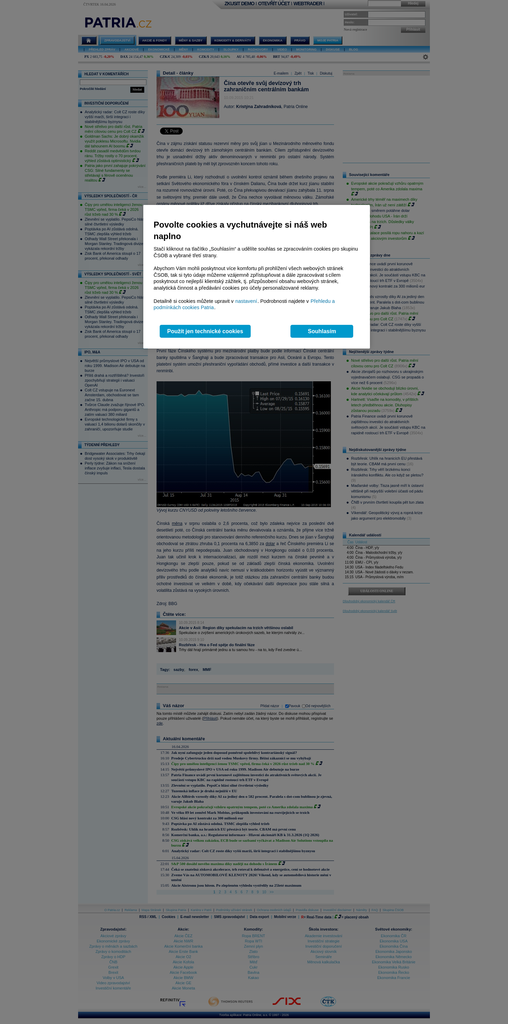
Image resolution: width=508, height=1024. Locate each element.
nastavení (246, 301)
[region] (256, 277)
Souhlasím (322, 331)
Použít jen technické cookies (205, 331)
